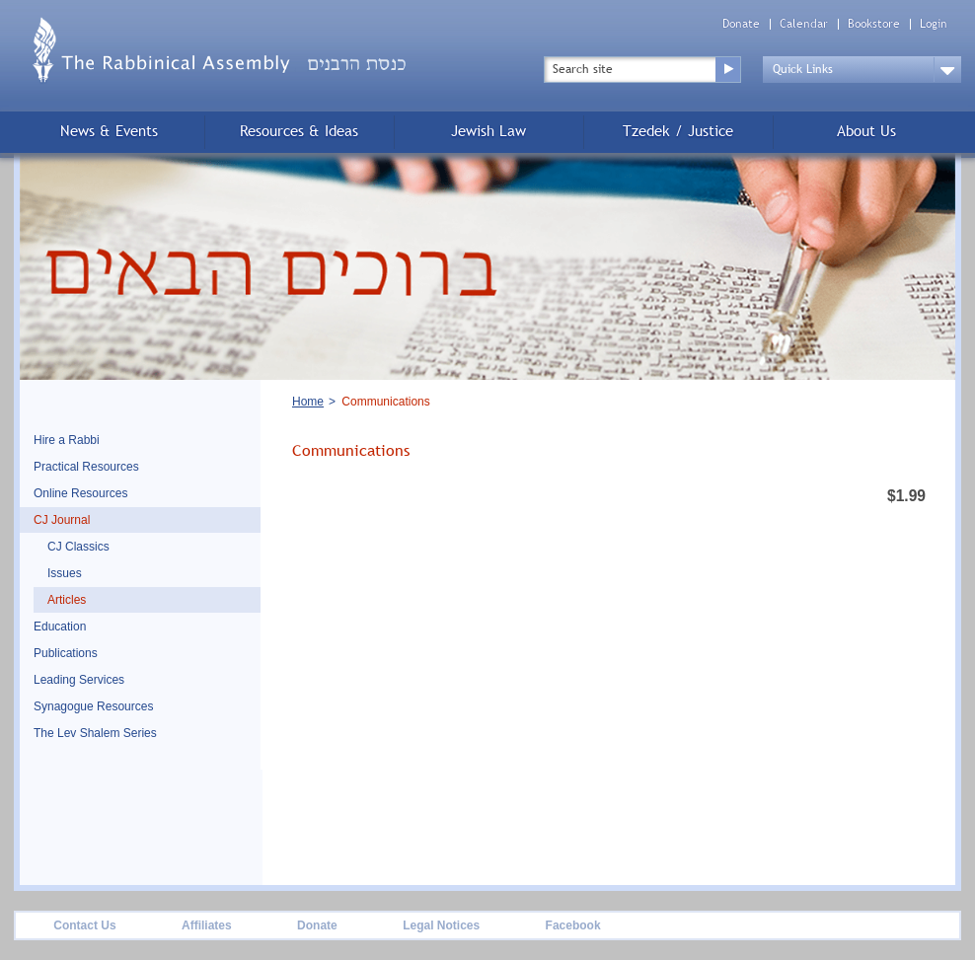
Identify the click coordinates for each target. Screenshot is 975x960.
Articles (66, 600)
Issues (64, 573)
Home (308, 401)
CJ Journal (62, 520)
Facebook (573, 925)
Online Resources (80, 493)
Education (60, 626)
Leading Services (79, 680)
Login (933, 24)
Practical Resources (86, 467)
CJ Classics (78, 547)
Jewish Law (488, 130)
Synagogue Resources (93, 706)
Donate (741, 24)
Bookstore (874, 24)
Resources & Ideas (299, 130)
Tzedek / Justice (678, 130)
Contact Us (84, 925)
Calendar (804, 24)
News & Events (109, 130)
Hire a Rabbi (67, 440)
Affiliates (207, 925)
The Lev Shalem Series (95, 733)
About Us (866, 130)
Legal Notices (441, 925)
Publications (66, 653)
